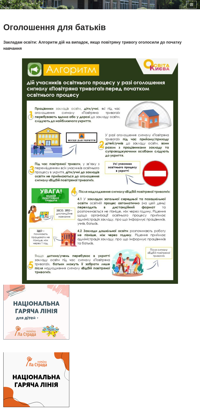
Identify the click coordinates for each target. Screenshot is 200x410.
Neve (79, 347)
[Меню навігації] (191, 4)
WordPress (116, 347)
